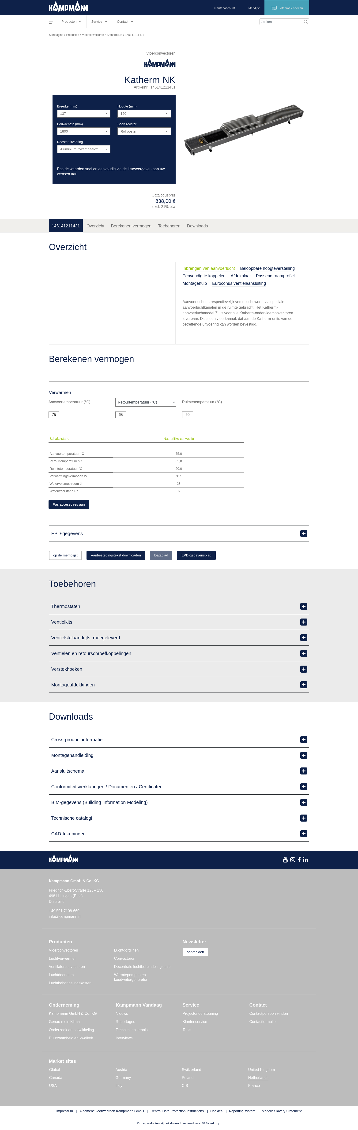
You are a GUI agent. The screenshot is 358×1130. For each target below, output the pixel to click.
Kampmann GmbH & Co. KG (73, 1014)
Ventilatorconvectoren (67, 968)
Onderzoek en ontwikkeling (71, 1031)
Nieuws (122, 1014)
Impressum (64, 1112)
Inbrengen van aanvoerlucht (209, 268)
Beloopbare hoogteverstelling (267, 268)
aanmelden (198, 953)
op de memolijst (68, 556)
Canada (55, 1079)
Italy (119, 1087)
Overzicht (95, 226)
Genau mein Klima (64, 1023)
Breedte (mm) (67, 106)
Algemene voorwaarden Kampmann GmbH (111, 1112)
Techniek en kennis (132, 1031)
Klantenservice (195, 1023)
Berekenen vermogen (131, 226)
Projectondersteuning (200, 1014)
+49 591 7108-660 (64, 912)
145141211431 (66, 226)
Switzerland (191, 1071)
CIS (185, 1087)
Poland (188, 1079)
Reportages (125, 1023)
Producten (72, 35)
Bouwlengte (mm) (70, 124)
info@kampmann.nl (65, 917)
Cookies (216, 1112)
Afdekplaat (241, 276)
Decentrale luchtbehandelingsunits (143, 968)
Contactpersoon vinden (268, 1014)
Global (54, 1071)
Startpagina (56, 35)
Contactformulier (263, 1023)
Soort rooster (126, 124)
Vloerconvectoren (93, 35)
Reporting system (242, 1112)
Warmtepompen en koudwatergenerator (130, 978)
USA (53, 1087)
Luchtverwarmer (62, 959)
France (254, 1087)
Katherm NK (114, 35)
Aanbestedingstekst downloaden (126, 556)
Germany (123, 1079)
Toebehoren (169, 226)
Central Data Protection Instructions (177, 1112)
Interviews (124, 1039)
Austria (121, 1071)
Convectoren (125, 959)
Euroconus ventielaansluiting (239, 283)
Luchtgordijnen (126, 951)
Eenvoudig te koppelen (204, 276)
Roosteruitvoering (70, 142)
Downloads (197, 226)
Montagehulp (195, 283)
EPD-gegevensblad (219, 556)
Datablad (177, 556)
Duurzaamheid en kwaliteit (71, 1039)
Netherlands (258, 1079)
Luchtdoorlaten (61, 976)
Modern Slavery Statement (281, 1112)
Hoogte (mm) (127, 106)
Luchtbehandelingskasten (70, 984)
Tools (187, 1031)
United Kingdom (261, 1071)
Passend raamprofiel (275, 276)
